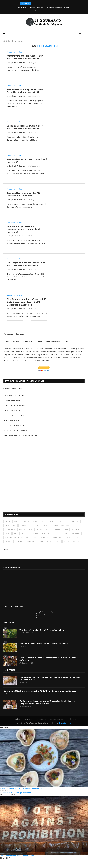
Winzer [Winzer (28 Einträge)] (66, 541)
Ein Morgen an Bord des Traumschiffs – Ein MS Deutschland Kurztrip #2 (27, 264)
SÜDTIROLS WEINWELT (12, 420)
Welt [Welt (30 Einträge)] (58, 541)
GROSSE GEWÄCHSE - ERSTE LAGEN (16, 415)
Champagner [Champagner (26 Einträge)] (52, 521)
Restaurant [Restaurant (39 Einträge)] (64, 533)
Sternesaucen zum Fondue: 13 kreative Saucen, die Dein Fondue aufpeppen (48, 658)
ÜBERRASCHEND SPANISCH (13, 425)
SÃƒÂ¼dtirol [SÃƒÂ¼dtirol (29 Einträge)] (57, 537)
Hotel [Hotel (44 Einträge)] (31, 529)
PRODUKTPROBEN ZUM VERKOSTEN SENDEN (20, 435)
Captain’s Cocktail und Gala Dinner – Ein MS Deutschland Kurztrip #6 (25, 127)
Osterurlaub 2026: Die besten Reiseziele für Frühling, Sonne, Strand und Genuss (39, 691)
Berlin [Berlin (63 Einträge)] (35, 521)
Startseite (6, 41)
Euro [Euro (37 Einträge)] (14, 525)
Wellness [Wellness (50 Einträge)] (50, 541)
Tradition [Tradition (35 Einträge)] (19, 541)
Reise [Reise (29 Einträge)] (54, 533)
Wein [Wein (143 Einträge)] (41, 541)
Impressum (31, 7)
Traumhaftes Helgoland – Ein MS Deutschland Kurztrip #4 (23, 194)
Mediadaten (22, 7)
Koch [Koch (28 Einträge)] (66, 529)
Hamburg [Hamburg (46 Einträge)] (22, 529)
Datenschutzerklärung (54, 7)
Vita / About (41, 7)
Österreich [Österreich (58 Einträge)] (76, 541)
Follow (5, 550)
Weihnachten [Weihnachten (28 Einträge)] (31, 541)
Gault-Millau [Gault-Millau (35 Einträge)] (35, 525)
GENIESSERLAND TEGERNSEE (14, 406)
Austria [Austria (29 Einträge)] (7, 521)
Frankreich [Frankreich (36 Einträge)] (23, 525)
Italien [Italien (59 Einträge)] (48, 529)
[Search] (83, 33)
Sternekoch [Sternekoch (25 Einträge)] (45, 537)
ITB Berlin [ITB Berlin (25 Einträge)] (57, 529)
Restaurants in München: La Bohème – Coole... (18, 856)
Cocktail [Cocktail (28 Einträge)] (63, 521)
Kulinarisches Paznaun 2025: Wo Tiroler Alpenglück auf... (22, 788)
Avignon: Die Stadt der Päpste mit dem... (16, 792)
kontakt (67, 7)
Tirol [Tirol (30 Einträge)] (77, 537)
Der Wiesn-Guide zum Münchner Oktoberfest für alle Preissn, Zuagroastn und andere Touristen (47, 702)
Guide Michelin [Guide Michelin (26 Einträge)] (10, 529)
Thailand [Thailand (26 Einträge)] (68, 537)
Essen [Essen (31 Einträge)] (7, 525)
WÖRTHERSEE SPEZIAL (11, 400)
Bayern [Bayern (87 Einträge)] (26, 521)
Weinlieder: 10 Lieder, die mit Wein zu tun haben (41, 630)
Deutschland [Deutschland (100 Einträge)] (74, 521)
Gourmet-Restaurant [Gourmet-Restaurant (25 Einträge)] (61, 525)
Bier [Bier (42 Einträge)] (42, 521)
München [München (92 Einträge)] (45, 533)
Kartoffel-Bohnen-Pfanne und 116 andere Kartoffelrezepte (46, 644)
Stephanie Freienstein (17, 62)
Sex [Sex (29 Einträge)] (27, 537)
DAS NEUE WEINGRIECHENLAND (15, 431)
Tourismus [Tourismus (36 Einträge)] (8, 541)
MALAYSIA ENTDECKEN (12, 410)
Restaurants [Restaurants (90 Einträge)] (76, 533)
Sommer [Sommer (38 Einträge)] (34, 537)
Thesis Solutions (65, 723)
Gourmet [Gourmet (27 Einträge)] (47, 525)
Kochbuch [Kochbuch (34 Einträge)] (75, 529)
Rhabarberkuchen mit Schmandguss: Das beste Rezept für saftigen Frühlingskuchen (49, 678)
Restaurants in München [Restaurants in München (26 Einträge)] (13, 537)
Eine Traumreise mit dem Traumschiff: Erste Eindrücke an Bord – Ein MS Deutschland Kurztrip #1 (26, 302)
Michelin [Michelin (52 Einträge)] (35, 533)
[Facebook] (35, 11)
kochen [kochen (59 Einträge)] (7, 533)
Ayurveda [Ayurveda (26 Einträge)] (17, 521)
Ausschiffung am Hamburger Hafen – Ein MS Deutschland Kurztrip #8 (26, 57)
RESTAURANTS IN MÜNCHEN (14, 395)
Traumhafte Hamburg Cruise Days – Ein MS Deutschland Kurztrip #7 (25, 90)
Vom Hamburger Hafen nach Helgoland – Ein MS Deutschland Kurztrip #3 (23, 229)
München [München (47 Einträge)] (25, 533)
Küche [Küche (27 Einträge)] (16, 533)
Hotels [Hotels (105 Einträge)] (39, 529)
